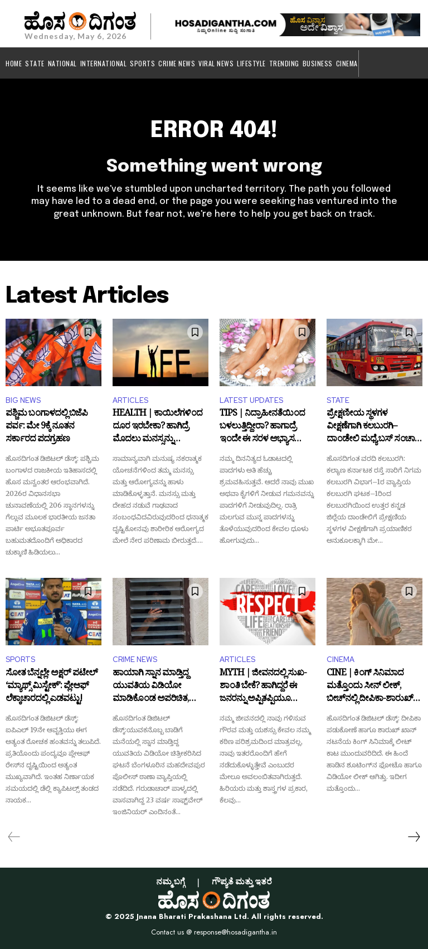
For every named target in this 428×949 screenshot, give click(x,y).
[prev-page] (14, 837)
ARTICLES (130, 400)
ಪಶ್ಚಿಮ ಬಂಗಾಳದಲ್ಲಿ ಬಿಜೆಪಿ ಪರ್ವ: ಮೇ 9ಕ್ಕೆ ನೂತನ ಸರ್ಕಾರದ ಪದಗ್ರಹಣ (46, 427)
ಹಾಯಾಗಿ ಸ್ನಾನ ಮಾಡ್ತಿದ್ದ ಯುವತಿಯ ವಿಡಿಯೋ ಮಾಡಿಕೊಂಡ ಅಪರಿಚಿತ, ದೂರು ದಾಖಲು (151, 687)
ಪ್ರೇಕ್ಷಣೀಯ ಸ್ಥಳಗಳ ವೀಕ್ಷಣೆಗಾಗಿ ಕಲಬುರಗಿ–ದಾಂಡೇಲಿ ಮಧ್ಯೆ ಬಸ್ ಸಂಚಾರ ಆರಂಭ (373, 427)
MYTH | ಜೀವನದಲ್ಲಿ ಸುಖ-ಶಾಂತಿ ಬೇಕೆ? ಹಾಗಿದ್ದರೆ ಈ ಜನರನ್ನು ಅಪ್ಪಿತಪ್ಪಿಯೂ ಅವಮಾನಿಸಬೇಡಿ (263, 687)
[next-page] (413, 837)
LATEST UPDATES (251, 400)
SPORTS (20, 659)
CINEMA (340, 659)
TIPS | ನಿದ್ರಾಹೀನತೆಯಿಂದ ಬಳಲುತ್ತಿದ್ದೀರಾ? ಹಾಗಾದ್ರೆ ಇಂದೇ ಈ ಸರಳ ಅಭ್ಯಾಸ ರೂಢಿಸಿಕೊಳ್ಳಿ (262, 427)
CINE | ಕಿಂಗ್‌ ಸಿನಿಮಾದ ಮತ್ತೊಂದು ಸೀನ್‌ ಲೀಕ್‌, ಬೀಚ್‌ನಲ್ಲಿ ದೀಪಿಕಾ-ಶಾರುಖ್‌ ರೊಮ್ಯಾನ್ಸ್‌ (370, 687)
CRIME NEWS (135, 659)
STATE (338, 400)
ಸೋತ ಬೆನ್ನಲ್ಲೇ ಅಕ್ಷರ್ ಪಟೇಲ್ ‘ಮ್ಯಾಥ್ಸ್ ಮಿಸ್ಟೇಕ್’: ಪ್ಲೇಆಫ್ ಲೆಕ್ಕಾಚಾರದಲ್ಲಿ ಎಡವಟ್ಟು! (52, 687)
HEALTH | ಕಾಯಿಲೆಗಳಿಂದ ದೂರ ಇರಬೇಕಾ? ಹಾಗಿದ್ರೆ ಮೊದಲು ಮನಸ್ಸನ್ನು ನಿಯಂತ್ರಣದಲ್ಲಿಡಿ (157, 427)
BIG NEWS (23, 400)
